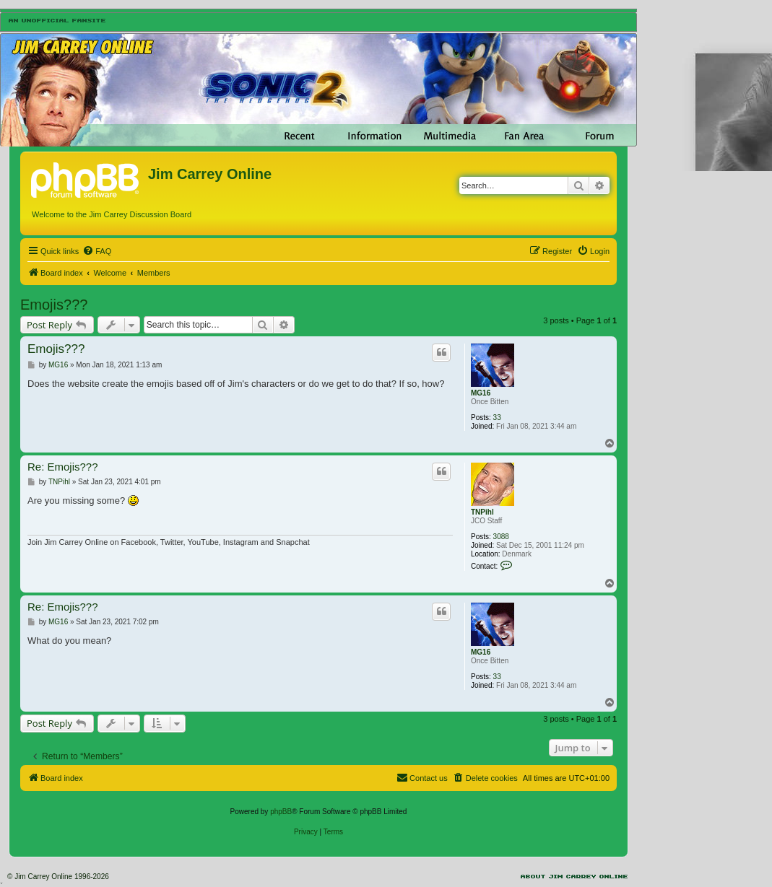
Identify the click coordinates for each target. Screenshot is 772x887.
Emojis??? (53, 305)
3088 (501, 537)
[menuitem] (96, 251)
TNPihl (482, 512)
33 (497, 417)
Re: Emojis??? (62, 466)
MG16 (480, 393)
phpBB (281, 812)
